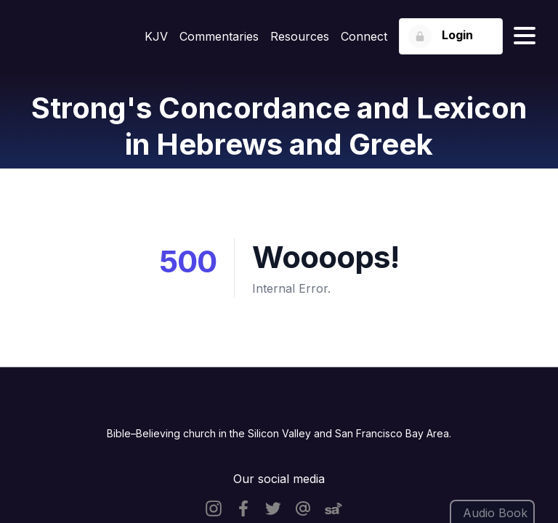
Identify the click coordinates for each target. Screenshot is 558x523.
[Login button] (451, 36)
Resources (299, 36)
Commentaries (219, 36)
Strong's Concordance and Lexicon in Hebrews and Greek (279, 126)
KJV (156, 36)
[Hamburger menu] (524, 36)
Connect (364, 36)
